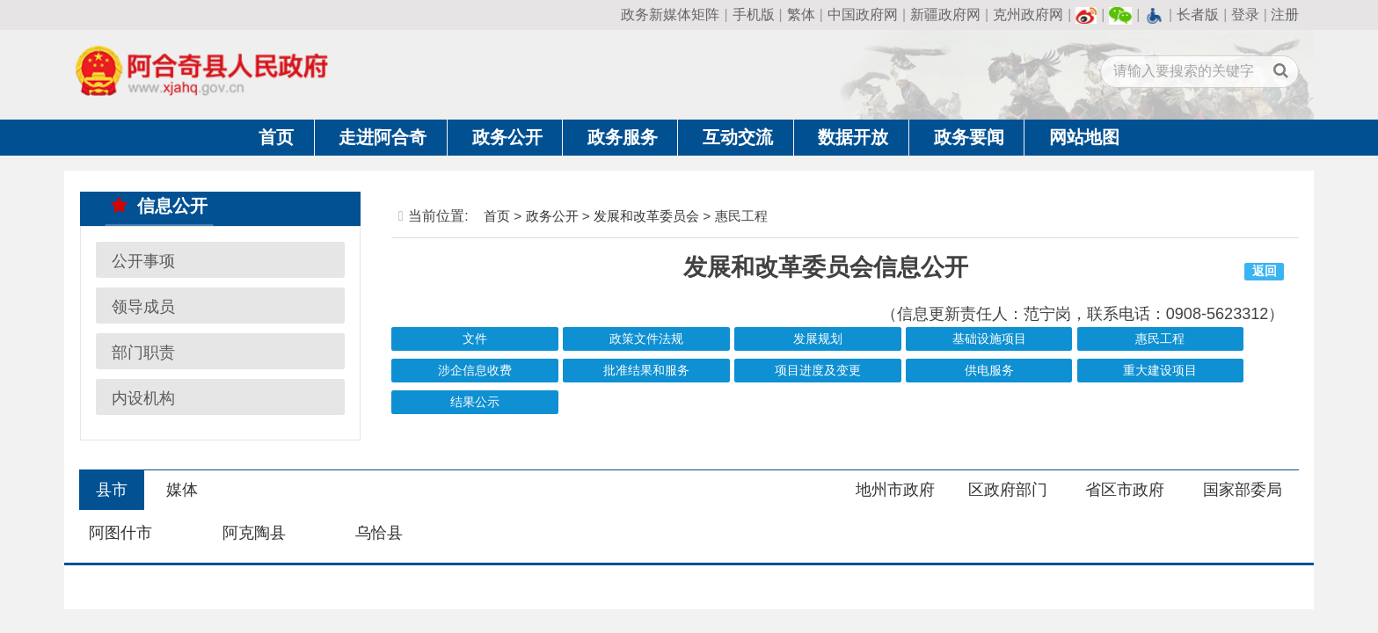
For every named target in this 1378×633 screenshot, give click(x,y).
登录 (1245, 14)
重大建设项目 (1160, 370)
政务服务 (622, 137)
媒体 (182, 489)
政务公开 (507, 137)
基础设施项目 (989, 339)
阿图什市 (120, 533)
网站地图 (1084, 137)
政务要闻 (969, 137)
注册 (1285, 14)
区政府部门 (1007, 489)
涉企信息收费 (475, 370)
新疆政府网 (945, 14)
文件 (475, 339)
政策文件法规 (646, 339)
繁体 (801, 14)
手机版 (754, 14)
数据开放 (853, 137)
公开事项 (143, 260)
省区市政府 (1124, 489)
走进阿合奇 (383, 137)
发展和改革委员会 (646, 215)
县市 (112, 489)
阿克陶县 (254, 533)
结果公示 (474, 402)
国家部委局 (1242, 489)
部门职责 (143, 351)
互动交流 (738, 137)
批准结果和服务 (646, 370)
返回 (1264, 271)
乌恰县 (379, 533)
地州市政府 (895, 489)
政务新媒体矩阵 (670, 14)
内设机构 (143, 397)
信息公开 (159, 206)
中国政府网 (863, 14)
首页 (276, 137)
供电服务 (989, 370)
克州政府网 (1028, 14)
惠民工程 (1160, 339)
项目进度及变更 (818, 370)
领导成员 (143, 306)
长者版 (1198, 14)
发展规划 (817, 339)
